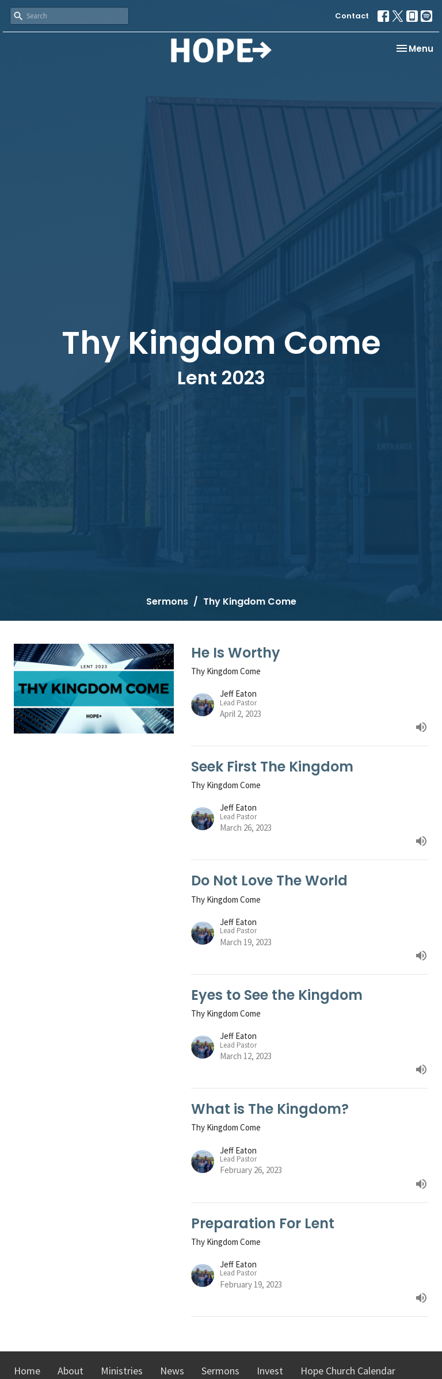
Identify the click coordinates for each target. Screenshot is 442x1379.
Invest (270, 1370)
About (70, 1370)
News (172, 1370)
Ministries (122, 1370)
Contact (352, 15)
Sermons (167, 601)
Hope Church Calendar (347, 1370)
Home (27, 1370)
